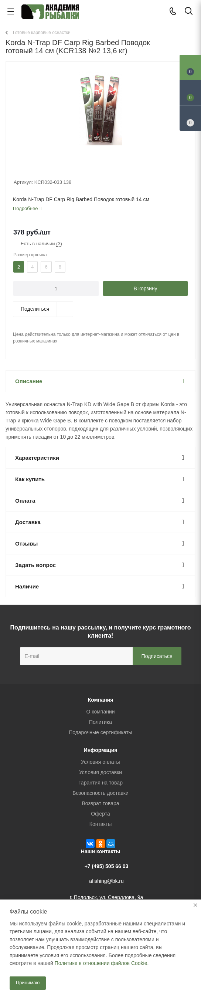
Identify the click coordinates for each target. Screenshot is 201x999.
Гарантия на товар (100, 783)
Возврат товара (100, 803)
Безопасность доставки (100, 793)
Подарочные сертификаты (100, 732)
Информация (100, 750)
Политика (100, 722)
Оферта (100, 814)
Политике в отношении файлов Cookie (101, 963)
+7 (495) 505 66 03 (107, 866)
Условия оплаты (100, 762)
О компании (100, 712)
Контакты (100, 824)
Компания (100, 700)
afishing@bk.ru (106, 881)
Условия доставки (100, 772)
